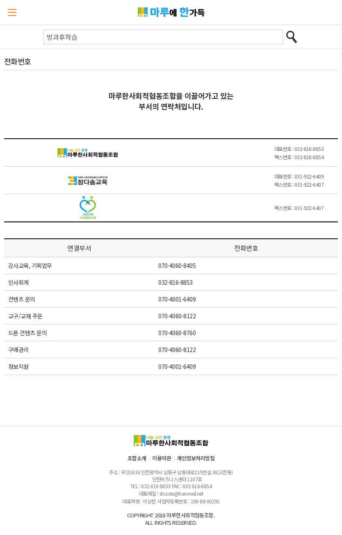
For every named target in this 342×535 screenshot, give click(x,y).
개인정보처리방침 (195, 458)
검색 (291, 37)
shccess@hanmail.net (181, 493)
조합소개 (137, 458)
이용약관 (161, 458)
